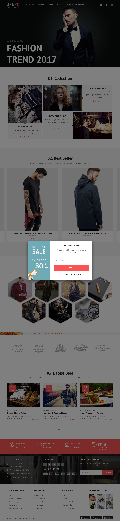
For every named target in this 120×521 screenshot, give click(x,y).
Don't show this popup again (72, 274)
